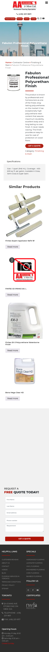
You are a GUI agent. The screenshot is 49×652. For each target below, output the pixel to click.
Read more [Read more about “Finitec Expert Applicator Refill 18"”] (12, 247)
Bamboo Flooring (34, 576)
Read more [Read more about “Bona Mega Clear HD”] (12, 399)
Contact (33, 18)
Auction (26, 18)
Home (8, 63)
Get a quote (34, 146)
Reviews (19, 18)
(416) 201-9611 (24, 14)
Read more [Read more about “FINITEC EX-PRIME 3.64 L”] (12, 295)
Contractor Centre (21, 63)
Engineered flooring (35, 569)
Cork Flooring (32, 573)
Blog (4, 573)
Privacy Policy (8, 585)
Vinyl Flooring (32, 566)
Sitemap (5, 588)
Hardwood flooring (35, 559)
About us (6, 563)
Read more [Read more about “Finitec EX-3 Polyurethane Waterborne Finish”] (12, 351)
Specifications (13, 162)
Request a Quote (10, 18)
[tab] (13, 161)
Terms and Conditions (11, 582)
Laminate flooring (34, 563)
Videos (4, 569)
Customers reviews (10, 559)
